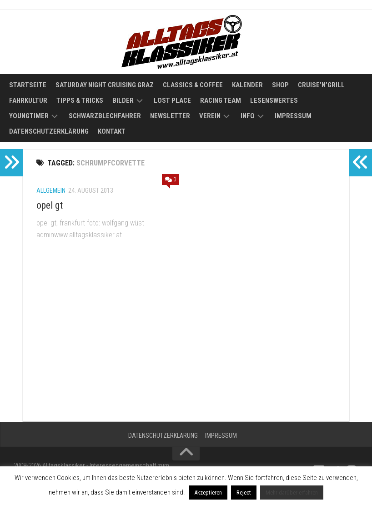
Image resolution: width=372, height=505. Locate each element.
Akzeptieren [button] (208, 492)
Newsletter (170, 116)
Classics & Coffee (193, 85)
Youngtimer (29, 116)
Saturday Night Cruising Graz (104, 85)
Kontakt (112, 131)
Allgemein (50, 190)
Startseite (27, 85)
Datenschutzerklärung (49, 131)
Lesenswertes (274, 100)
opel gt (49, 205)
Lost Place (172, 100)
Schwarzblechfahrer (105, 116)
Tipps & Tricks (79, 100)
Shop (280, 85)
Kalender (247, 85)
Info (248, 116)
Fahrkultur (28, 100)
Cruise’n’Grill (321, 85)
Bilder (123, 100)
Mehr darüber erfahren (292, 492)
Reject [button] (243, 492)
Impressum (293, 116)
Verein (210, 116)
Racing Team (220, 100)
